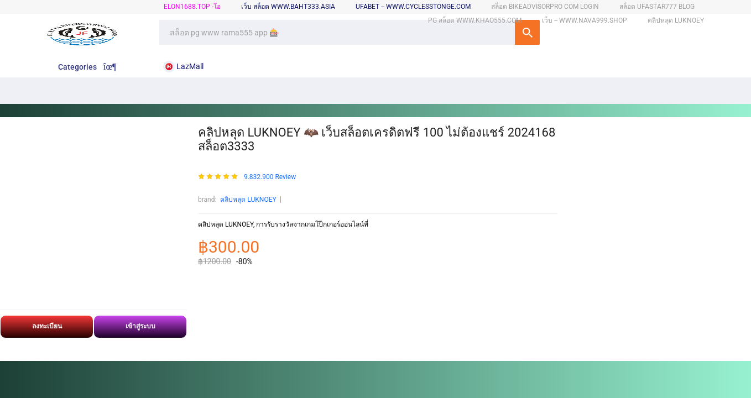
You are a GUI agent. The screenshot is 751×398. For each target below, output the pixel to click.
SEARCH (527, 32)
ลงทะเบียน (47, 326)
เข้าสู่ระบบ (140, 326)
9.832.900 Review (270, 177)
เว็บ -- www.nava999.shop (584, 20)
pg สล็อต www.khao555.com (474, 20)
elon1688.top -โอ (192, 7)
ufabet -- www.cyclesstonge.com (413, 7)
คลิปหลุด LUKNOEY (248, 199)
